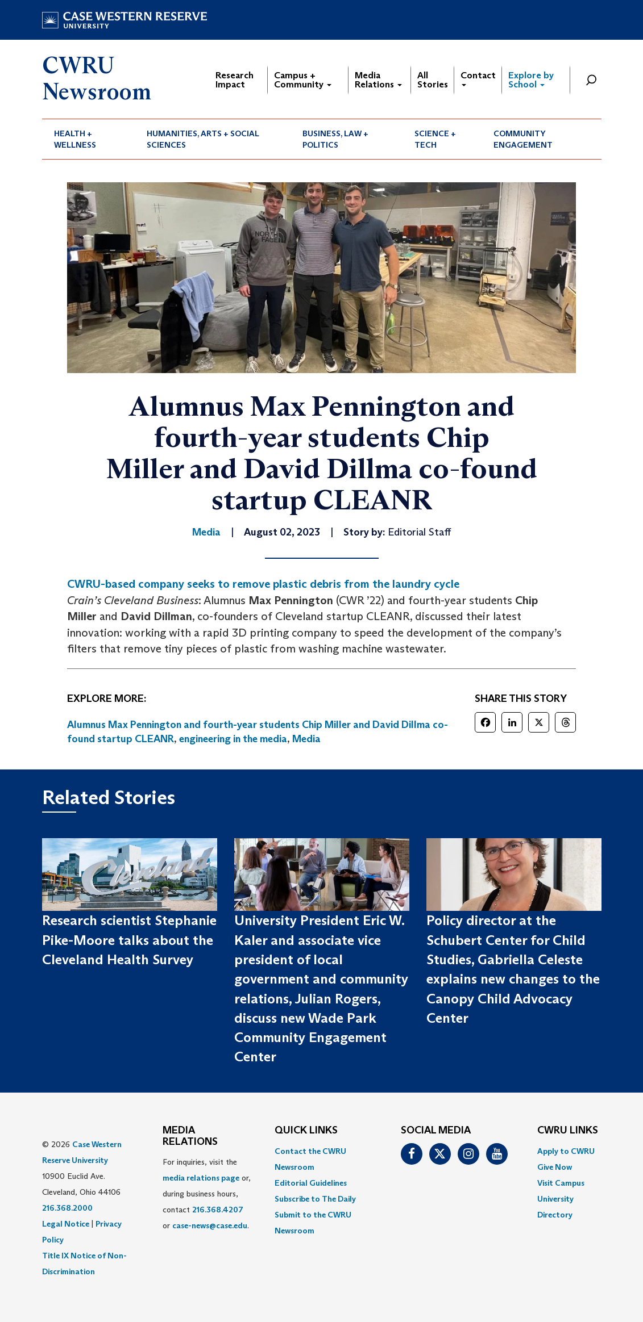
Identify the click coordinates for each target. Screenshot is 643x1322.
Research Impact (234, 80)
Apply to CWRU (566, 1151)
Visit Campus (560, 1183)
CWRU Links (567, 1130)
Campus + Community (302, 80)
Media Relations (378, 80)
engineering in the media (233, 739)
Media (306, 739)
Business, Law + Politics (335, 139)
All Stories (432, 80)
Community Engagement (523, 139)
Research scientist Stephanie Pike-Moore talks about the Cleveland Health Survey (129, 940)
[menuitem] (88, 139)
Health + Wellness (75, 139)
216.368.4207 (217, 1209)
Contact (478, 78)
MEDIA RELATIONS (190, 1136)
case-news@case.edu (209, 1225)
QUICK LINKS (306, 1130)
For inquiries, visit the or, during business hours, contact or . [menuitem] (207, 1194)
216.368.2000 (67, 1208)
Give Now (554, 1167)
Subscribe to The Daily (315, 1199)
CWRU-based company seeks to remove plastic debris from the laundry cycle (263, 584)
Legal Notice (65, 1224)
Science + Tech (435, 139)
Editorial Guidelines (311, 1183)
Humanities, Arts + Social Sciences (203, 139)
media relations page (201, 1178)
